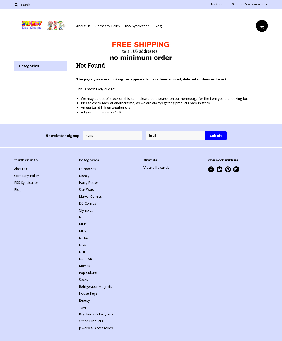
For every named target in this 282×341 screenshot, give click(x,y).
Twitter (219, 169)
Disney (84, 175)
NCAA (83, 238)
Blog (158, 26)
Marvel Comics (90, 196)
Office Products (91, 321)
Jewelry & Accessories (96, 328)
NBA (82, 245)
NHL (82, 252)
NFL (82, 217)
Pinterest (228, 169)
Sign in (236, 4)
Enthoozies (87, 168)
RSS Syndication (137, 26)
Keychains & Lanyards (96, 314)
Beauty (84, 300)
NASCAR (85, 258)
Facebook (211, 169)
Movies (84, 265)
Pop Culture (88, 272)
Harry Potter (88, 182)
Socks (83, 279)
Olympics (86, 210)
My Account (218, 4)
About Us (83, 26)
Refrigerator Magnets (95, 286)
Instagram (236, 169)
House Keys (88, 293)
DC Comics (87, 203)
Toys (83, 307)
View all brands (156, 167)
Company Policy (107, 26)
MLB (82, 224)
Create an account (256, 4)
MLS (82, 231)
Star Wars (86, 189)
